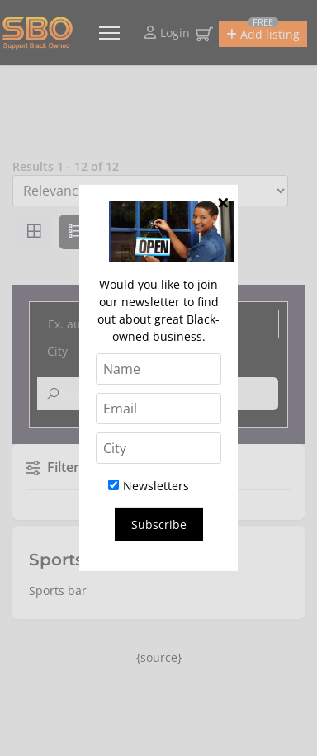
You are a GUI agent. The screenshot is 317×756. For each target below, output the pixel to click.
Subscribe (159, 524)
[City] (158, 448)
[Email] (158, 408)
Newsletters (148, 486)
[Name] (158, 369)
